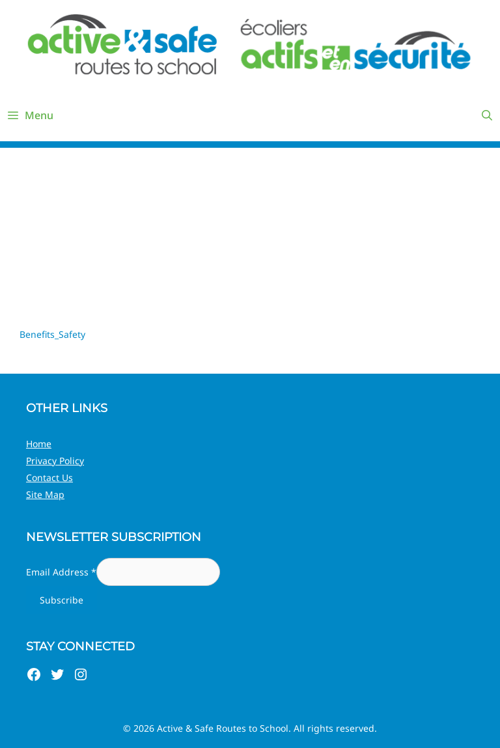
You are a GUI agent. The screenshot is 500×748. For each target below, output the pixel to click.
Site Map (45, 494)
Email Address (61, 572)
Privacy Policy (55, 460)
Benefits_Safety (52, 334)
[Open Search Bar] (486, 115)
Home (38, 443)
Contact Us (49, 477)
